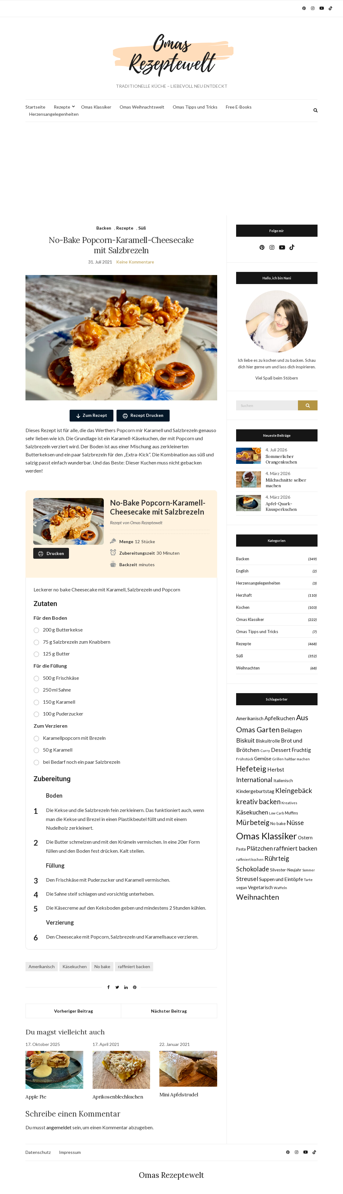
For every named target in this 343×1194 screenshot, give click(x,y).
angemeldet (58, 1127)
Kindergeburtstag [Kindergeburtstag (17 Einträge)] (255, 791)
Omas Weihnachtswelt (142, 107)
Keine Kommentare (135, 261)
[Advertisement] (171, 168)
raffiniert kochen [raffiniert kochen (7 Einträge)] (249, 859)
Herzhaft (244, 595)
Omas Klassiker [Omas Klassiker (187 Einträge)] (266, 835)
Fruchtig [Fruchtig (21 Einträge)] (301, 750)
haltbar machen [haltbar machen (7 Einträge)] (297, 759)
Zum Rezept (91, 415)
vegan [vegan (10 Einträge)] (241, 887)
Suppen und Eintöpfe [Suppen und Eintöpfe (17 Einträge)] (281, 879)
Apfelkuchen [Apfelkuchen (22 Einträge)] (279, 718)
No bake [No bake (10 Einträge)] (278, 823)
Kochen (242, 607)
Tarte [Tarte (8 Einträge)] (308, 879)
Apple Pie (35, 1097)
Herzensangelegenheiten (54, 114)
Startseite (35, 107)
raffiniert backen (134, 966)
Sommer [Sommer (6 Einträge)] (308, 870)
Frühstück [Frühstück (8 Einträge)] (244, 759)
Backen (103, 228)
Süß (142, 228)
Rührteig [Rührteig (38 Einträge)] (276, 858)
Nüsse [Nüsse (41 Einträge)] (295, 822)
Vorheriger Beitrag (73, 1011)
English (242, 570)
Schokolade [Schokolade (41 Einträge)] (252, 869)
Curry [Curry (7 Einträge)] (265, 751)
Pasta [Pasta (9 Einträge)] (241, 849)
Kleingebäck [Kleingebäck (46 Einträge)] (293, 790)
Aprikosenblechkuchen (118, 1097)
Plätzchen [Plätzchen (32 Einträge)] (260, 848)
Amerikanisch (42, 966)
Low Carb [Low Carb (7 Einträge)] (276, 813)
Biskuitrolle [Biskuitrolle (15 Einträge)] (268, 741)
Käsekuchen (74, 966)
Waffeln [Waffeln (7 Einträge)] (280, 888)
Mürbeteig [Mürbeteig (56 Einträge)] (252, 822)
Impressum (70, 1152)
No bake (102, 966)
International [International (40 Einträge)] (254, 779)
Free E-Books (239, 107)
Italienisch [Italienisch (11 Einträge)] (283, 780)
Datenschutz (38, 1152)
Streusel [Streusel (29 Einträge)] (247, 878)
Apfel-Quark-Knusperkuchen (281, 506)
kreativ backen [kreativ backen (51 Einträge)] (258, 801)
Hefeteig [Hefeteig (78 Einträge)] (251, 768)
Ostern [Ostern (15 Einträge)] (305, 837)
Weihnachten (248, 667)
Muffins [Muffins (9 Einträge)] (291, 813)
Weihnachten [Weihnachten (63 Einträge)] (257, 897)
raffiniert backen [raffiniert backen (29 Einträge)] (295, 848)
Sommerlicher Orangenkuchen (281, 459)
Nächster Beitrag (169, 1011)
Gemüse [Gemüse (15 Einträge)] (262, 758)
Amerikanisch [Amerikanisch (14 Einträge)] (249, 718)
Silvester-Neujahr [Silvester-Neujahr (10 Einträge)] (285, 869)
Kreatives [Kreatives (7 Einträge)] (289, 803)
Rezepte (62, 107)
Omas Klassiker (96, 107)
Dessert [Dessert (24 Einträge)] (281, 749)
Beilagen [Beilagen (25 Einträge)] (291, 730)
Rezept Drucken (143, 415)
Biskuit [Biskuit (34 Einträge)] (245, 740)
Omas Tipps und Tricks (195, 107)
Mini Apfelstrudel (178, 1094)
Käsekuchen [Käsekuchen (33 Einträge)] (252, 812)
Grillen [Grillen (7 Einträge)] (278, 759)
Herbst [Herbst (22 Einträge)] (275, 769)
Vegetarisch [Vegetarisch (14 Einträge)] (260, 887)
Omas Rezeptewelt (171, 1175)
